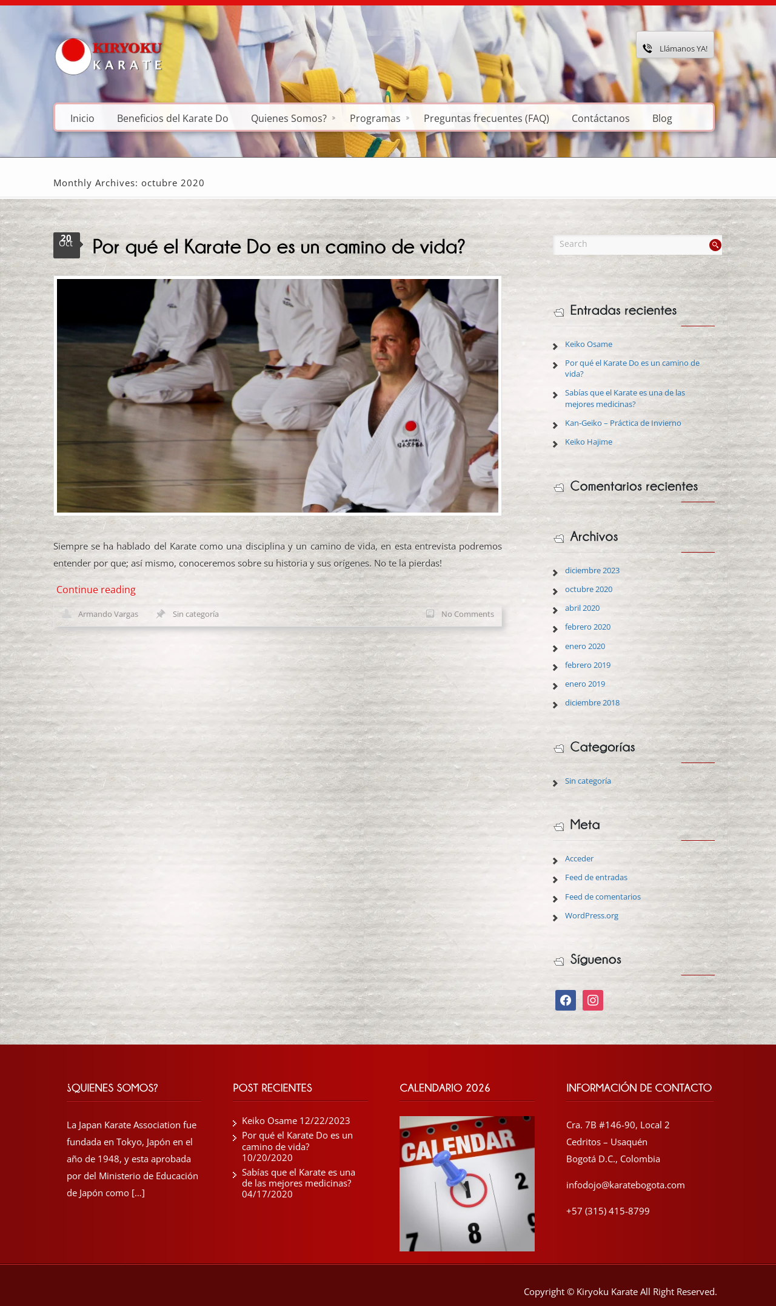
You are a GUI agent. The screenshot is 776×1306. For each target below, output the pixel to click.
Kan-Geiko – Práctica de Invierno (623, 422)
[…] (138, 1193)
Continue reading (96, 589)
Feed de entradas (596, 877)
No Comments (467, 613)
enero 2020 (585, 646)
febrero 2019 (587, 664)
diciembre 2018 (592, 702)
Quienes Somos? (293, 117)
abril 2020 (582, 607)
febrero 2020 (587, 626)
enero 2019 (585, 683)
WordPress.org (591, 915)
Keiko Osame (588, 343)
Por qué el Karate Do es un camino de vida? (297, 1140)
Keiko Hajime (588, 441)
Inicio (82, 117)
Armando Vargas (108, 613)
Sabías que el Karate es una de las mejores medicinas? (625, 398)
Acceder (579, 858)
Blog (662, 117)
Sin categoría (196, 613)
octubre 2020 (588, 589)
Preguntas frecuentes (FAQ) (486, 117)
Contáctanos (601, 117)
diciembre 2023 (592, 570)
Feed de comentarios (603, 896)
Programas (379, 117)
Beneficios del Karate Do (173, 117)
